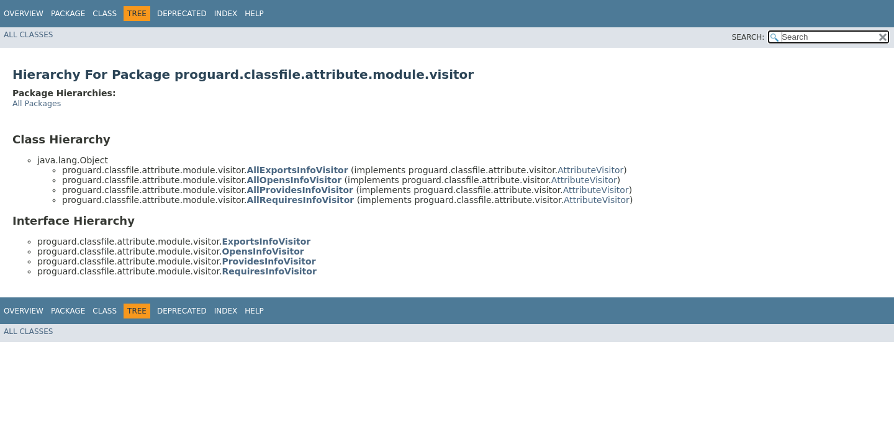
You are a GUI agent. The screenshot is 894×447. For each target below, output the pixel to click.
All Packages (36, 103)
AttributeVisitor (590, 170)
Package (68, 13)
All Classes (28, 34)
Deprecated (182, 13)
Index (226, 13)
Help (254, 13)
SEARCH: (748, 37)
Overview (23, 13)
